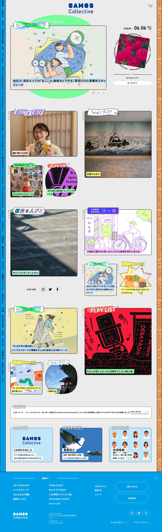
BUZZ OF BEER (57, 489)
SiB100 (3, 15)
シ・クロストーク (21, 489)
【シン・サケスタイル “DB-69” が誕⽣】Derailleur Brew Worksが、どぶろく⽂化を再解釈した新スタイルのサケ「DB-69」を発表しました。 (78, 412)
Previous (105, 413)
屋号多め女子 (3, 254)
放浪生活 (3, 357)
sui (3, 382)
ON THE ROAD (21, 485)
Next (111, 413)
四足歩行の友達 (3, 38)
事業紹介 (98, 490)
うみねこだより (56, 485)
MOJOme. (3, 301)
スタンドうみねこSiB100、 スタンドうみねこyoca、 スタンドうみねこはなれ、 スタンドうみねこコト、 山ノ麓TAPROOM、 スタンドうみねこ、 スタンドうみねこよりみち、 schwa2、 (3, 144)
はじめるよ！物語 (21, 494)
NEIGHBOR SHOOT (59, 499)
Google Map (53, 521)
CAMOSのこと (101, 486)
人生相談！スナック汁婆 (60, 494)
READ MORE (136, 412)
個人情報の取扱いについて (119, 522)
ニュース (98, 495)
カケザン (3, 345)
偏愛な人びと (19, 499)
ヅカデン (3, 268)
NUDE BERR (3, 323)
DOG (3, 25)
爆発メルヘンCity (3, 284)
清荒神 (3, 241)
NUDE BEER (3, 370)
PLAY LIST (54, 503)
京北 (3, 335)
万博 (3, 312)
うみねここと (3, 229)
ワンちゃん (3, 60)
